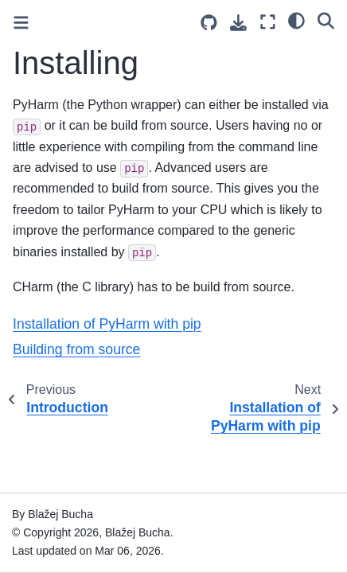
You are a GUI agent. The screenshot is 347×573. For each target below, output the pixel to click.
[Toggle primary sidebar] (21, 22)
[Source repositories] (209, 23)
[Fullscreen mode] (268, 21)
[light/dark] (296, 19)
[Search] (326, 19)
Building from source (76, 349)
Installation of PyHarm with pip (107, 324)
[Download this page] (238, 23)
